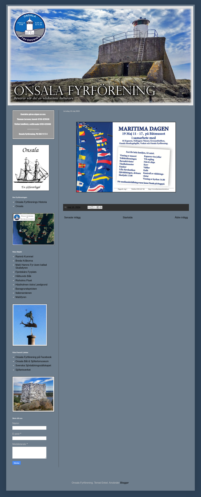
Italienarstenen (23, 293)
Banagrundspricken (26, 288)
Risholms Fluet (23, 280)
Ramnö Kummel (24, 256)
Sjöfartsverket (23, 369)
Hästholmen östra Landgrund (31, 284)
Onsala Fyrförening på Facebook (33, 357)
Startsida (128, 217)
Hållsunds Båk (23, 276)
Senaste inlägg (72, 217)
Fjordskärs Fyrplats (25, 272)
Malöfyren (20, 297)
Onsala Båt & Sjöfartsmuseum (32, 361)
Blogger (124, 482)
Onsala (19, 206)
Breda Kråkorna (24, 260)
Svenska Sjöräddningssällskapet (33, 365)
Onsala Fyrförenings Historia (31, 202)
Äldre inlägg (181, 217)
